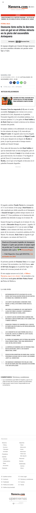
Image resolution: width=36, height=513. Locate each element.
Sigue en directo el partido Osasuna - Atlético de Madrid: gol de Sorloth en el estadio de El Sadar (17, 18)
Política (5, 445)
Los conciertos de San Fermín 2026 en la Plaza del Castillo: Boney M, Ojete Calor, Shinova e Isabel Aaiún (19, 333)
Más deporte (23, 456)
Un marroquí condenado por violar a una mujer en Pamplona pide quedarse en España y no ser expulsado (20, 363)
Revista (21, 461)
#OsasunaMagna (27, 250)
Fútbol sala (7, 86)
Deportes (21, 443)
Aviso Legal (23, 476)
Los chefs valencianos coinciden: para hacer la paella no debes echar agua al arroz (18, 303)
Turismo (22, 482)
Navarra (4, 443)
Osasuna (4, 468)
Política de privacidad (9, 487)
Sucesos (5, 447)
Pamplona (5, 454)
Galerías (22, 466)
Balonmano (23, 451)
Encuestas (5, 465)
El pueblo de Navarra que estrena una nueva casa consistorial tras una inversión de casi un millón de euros (20, 341)
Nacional (21, 458)
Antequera (18, 86)
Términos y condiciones (21, 377)
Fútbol (21, 445)
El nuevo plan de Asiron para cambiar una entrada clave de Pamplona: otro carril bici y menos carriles (20, 318)
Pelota (21, 449)
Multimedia (22, 464)
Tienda (22, 484)
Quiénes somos (7, 476)
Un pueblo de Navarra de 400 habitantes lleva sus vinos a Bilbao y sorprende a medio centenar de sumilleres (18, 311)
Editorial (5, 459)
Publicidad (6, 482)
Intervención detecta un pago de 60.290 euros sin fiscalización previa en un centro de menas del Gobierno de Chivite (20, 296)
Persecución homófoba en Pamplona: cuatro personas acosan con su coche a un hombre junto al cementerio (20, 356)
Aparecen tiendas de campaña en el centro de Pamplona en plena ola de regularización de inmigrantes (20, 326)
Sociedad (5, 451)
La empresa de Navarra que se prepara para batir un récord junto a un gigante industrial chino (19, 348)
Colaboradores (6, 461)
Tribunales (5, 449)
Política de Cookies (8, 484)
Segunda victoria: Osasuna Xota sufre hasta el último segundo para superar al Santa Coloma (23, 99)
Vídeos (22, 468)
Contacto (5, 479)
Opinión (4, 457)
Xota (13, 86)
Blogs (4, 463)
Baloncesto (23, 447)
